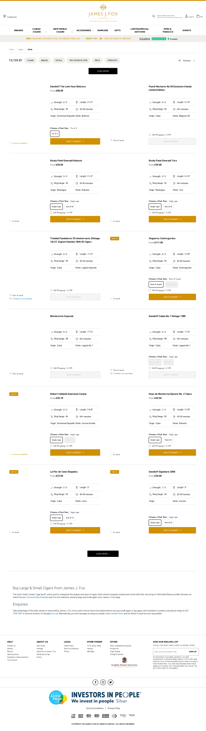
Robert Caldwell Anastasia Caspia (68, 394)
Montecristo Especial (61, 316)
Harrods (90, 649)
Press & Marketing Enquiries (120, 646)
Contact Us (12, 17)
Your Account (12, 660)
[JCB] (81, 717)
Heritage (40, 649)
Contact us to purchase (22, 298)
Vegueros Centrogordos (162, 238)
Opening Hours (13, 654)
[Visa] (131, 715)
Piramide (44, 597)
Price (97, 60)
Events (39, 657)
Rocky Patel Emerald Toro (163, 160)
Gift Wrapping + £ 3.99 (160, 135)
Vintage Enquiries (116, 654)
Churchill (56, 597)
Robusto (22, 597)
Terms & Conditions (71, 649)
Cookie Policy (69, 646)
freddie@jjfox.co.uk (49, 613)
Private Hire (114, 649)
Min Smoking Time (78, 60)
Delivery (10, 649)
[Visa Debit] (122, 717)
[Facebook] (95, 682)
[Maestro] (96, 717)
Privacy (66, 652)
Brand (44, 60)
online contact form (114, 613)
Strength (112, 60)
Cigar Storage (115, 652)
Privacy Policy (114, 708)
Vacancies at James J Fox (46, 652)
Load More (103, 71)
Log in (191, 17)
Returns (10, 652)
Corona (30, 597)
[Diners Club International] (114, 717)
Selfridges (90, 652)
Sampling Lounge (43, 654)
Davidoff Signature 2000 (162, 471)
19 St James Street (94, 646)
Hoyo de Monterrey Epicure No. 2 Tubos (170, 394)
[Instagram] (103, 682)
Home (11, 50)
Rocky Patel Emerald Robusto (66, 160)
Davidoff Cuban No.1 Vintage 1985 (167, 316)
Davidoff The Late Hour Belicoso (68, 86)
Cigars (21, 50)
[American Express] (73, 717)
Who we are (41, 646)
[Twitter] (110, 682)
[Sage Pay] (105, 717)
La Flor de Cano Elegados (64, 471)
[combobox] (170, 16)
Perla (36, 597)
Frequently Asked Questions (17, 657)
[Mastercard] (88, 717)
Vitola (58, 60)
